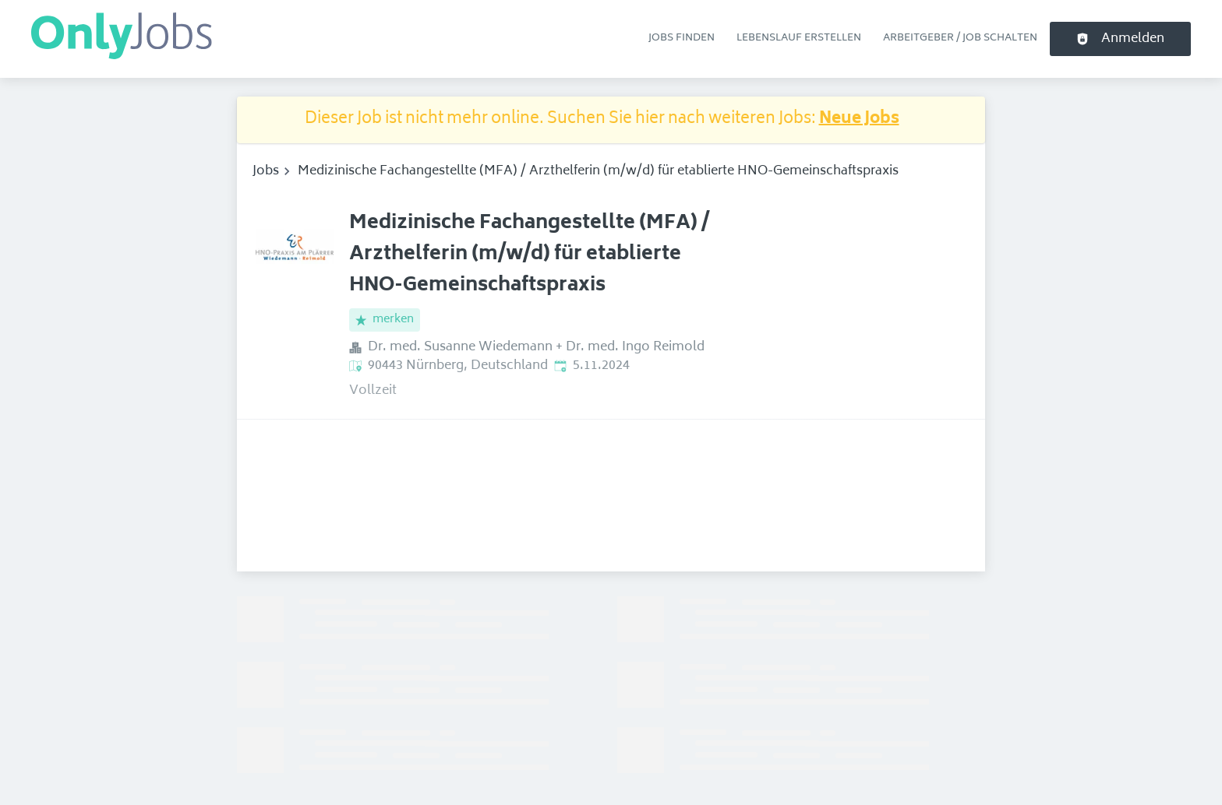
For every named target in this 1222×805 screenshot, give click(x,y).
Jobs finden (681, 38)
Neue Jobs (859, 119)
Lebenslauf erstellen (798, 38)
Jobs (266, 171)
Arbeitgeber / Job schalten (960, 38)
